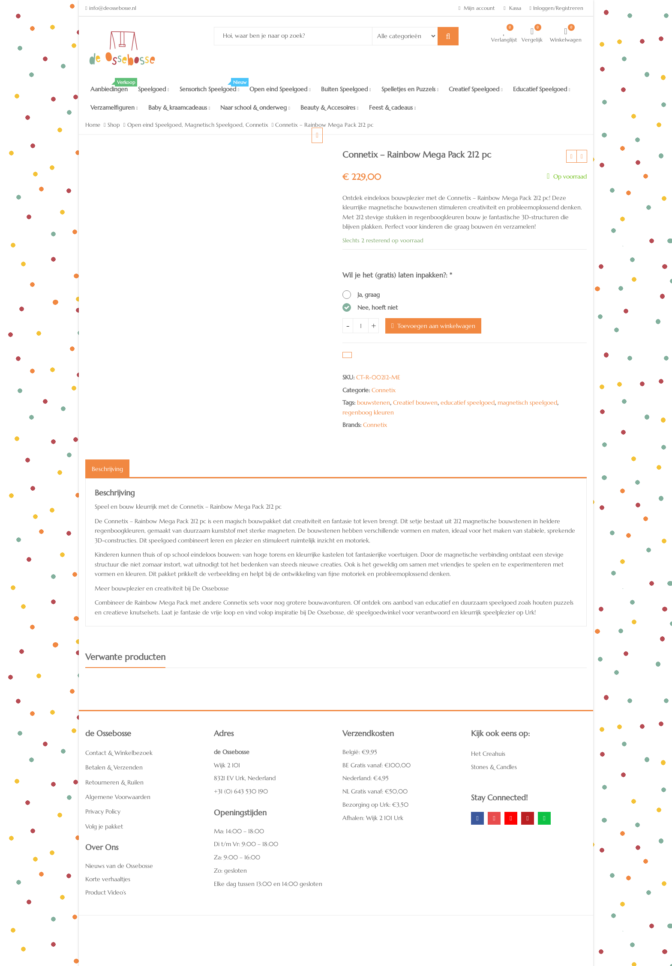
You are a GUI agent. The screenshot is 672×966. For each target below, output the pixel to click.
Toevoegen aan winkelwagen (436, 326)
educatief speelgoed (468, 402)
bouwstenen (373, 402)
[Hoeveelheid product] (360, 325)
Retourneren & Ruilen (114, 782)
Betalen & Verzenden (114, 767)
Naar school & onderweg (255, 107)
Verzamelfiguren (114, 107)
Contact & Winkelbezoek (119, 753)
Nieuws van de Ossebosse (119, 866)
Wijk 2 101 (227, 765)
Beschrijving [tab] (107, 469)
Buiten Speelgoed (346, 89)
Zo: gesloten (230, 870)
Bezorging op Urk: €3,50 (375, 804)
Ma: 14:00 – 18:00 (239, 831)
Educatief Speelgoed (541, 89)
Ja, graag (368, 294)
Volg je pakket (104, 826)
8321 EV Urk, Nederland (245, 778)
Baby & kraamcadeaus (179, 107)
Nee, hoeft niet (377, 307)
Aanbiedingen (111, 86)
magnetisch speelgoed (527, 402)
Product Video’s (105, 892)
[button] (324, 142)
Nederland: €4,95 (365, 778)
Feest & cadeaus (392, 107)
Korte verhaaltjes (107, 879)
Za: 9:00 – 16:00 (237, 857)
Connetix (384, 390)
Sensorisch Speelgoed (212, 86)
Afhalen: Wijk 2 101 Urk (372, 818)
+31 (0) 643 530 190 (241, 791)
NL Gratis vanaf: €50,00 (375, 791)
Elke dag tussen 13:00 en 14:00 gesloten (268, 884)
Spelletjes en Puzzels (410, 89)
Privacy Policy (102, 811)
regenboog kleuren (368, 412)
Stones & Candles (494, 767)
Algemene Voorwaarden (117, 797)
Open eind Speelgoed (280, 89)
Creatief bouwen (415, 402)
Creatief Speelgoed (476, 89)
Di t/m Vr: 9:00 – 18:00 (246, 844)
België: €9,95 (359, 752)
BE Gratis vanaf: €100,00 (376, 765)
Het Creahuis (488, 753)
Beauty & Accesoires (329, 107)
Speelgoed (153, 89)
